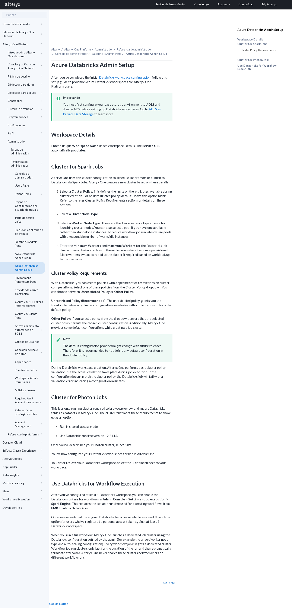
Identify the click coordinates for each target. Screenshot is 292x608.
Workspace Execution (22, 499)
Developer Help (22, 507)
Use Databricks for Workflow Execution (256, 67)
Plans (22, 491)
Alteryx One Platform (22, 44)
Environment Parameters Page (25, 279)
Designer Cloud (22, 442)
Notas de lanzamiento (22, 24)
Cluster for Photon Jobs (253, 60)
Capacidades (23, 362)
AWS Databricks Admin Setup (25, 255)
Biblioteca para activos (25, 92)
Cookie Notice (96, 594)
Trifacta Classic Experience (22, 450)
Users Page (28, 185)
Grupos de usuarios (27, 341)
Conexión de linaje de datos (28, 351)
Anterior (62, 573)
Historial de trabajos (25, 109)
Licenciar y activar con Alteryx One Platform (25, 66)
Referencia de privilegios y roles (26, 412)
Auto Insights (22, 475)
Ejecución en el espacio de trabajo (29, 231)
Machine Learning (22, 483)
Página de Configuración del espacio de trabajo (26, 205)
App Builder (22, 467)
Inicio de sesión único (28, 219)
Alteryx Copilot (22, 458)
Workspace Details (250, 39)
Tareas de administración (26, 151)
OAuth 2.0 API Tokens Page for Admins (29, 303)
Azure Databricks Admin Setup (26, 267)
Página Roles (28, 194)
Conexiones (25, 100)
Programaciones (25, 117)
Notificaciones (16, 125)
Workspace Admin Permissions (26, 380)
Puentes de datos (26, 370)
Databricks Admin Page (28, 243)
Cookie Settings (65, 598)
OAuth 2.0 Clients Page (26, 315)
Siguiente (207, 573)
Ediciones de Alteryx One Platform (22, 34)
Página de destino (25, 76)
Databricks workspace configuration (162, 68)
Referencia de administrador (26, 163)
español (201, 604)
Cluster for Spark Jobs (252, 44)
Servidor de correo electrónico (26, 291)
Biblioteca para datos (25, 84)
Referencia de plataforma (25, 434)
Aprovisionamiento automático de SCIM (28, 329)
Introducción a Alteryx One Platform (25, 54)
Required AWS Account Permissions (28, 400)
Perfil (25, 133)
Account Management (28, 424)
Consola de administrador (28, 175)
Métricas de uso (25, 390)
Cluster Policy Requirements (258, 50)
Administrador (25, 141)
